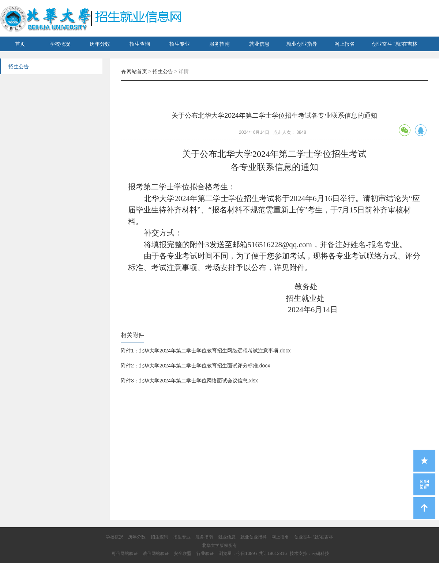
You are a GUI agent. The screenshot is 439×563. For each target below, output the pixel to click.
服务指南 (219, 44)
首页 (20, 44)
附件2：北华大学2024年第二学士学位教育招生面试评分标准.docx (195, 366)
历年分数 (100, 44)
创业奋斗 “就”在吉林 (394, 44)
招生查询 (140, 44)
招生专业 (179, 44)
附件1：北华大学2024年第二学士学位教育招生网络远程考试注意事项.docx (205, 351)
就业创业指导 (301, 44)
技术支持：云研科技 (309, 553)
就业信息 (259, 44)
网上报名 (344, 44)
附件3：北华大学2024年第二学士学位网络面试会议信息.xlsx (189, 380)
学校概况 (60, 44)
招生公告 (163, 71)
